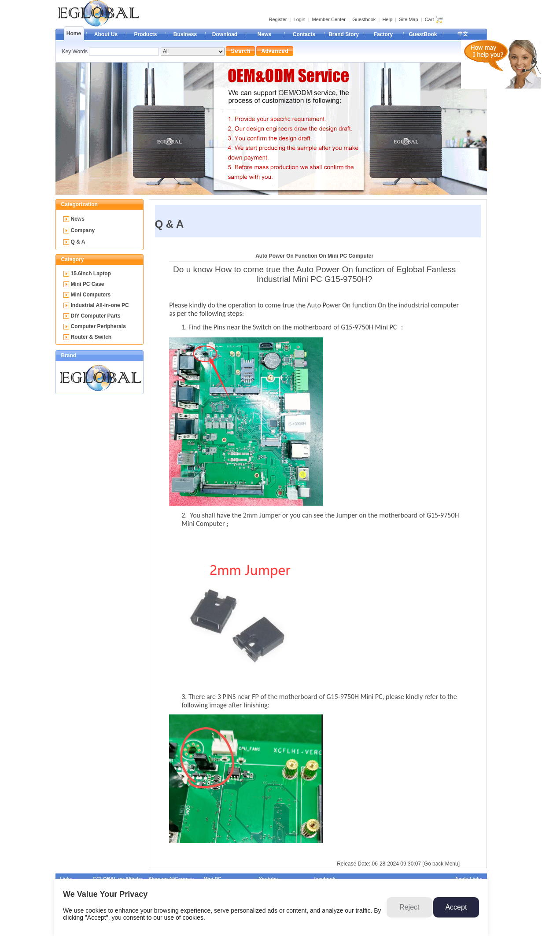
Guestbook (364, 19)
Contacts (304, 34)
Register (278, 19)
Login (300, 19)
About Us (106, 34)
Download (224, 34)
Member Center (329, 19)
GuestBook (423, 34)
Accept (456, 907)
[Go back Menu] (441, 864)
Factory (383, 34)
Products (145, 34)
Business (185, 34)
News (264, 34)
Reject (409, 907)
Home (73, 33)
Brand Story (343, 34)
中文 (462, 34)
